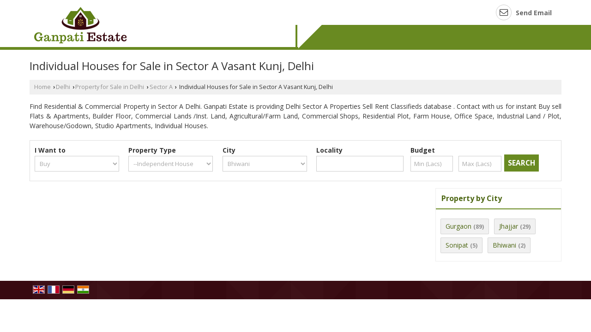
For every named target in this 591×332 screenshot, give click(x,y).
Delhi (63, 87)
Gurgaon (458, 226)
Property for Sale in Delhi (109, 87)
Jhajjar (508, 226)
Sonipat (457, 245)
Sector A (161, 87)
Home (42, 87)
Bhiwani (504, 245)
